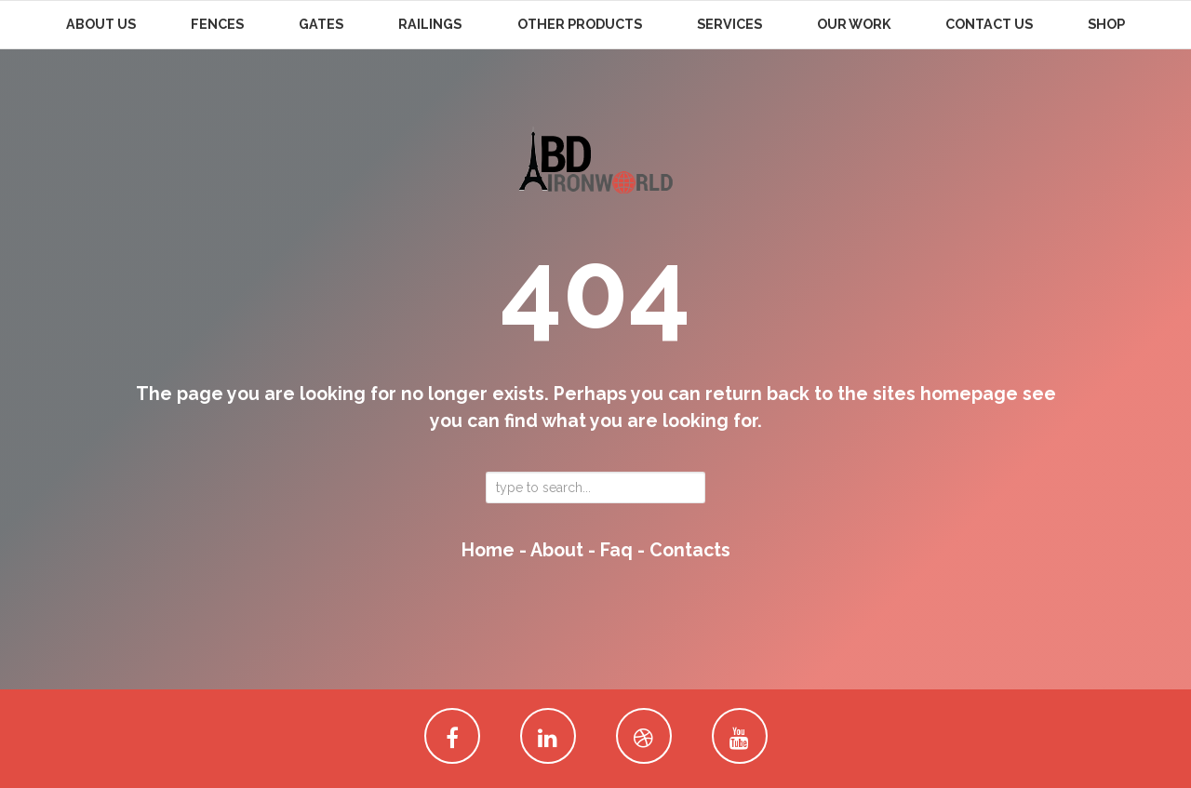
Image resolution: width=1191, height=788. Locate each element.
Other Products (579, 24)
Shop (1106, 24)
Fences (217, 24)
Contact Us (989, 24)
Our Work (853, 24)
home (488, 550)
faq (616, 550)
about (556, 550)
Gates (321, 24)
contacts (689, 550)
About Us (101, 24)
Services (729, 24)
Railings (430, 24)
